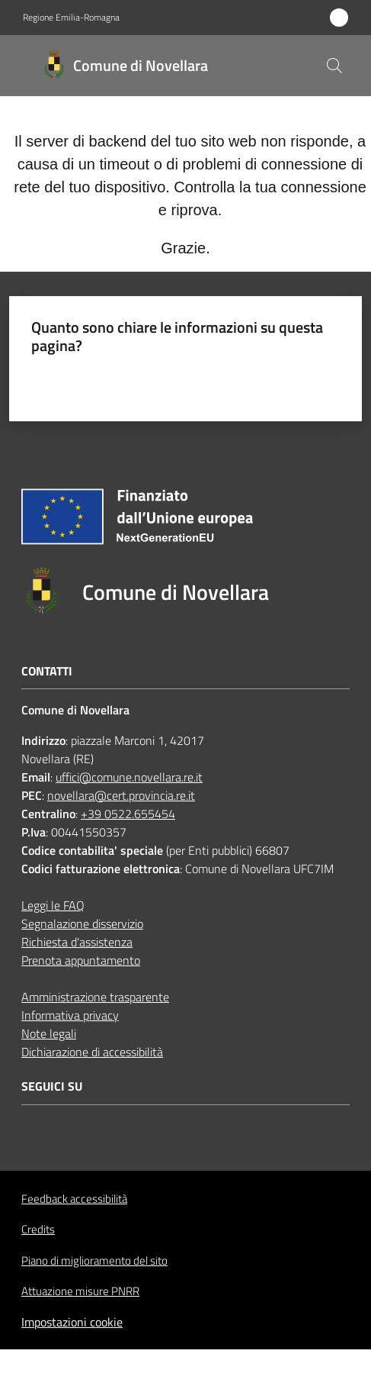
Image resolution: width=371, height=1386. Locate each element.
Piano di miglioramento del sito (94, 1260)
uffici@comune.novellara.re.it (129, 777)
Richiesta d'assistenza (77, 942)
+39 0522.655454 (128, 813)
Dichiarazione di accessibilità (92, 1052)
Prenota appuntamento (80, 960)
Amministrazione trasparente (95, 997)
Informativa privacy (70, 1015)
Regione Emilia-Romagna (71, 17)
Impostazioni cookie (72, 1322)
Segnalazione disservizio (82, 923)
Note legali (48, 1033)
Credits (38, 1229)
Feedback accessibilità (74, 1198)
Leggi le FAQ (53, 905)
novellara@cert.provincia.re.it (121, 795)
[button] (334, 65)
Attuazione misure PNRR (80, 1291)
